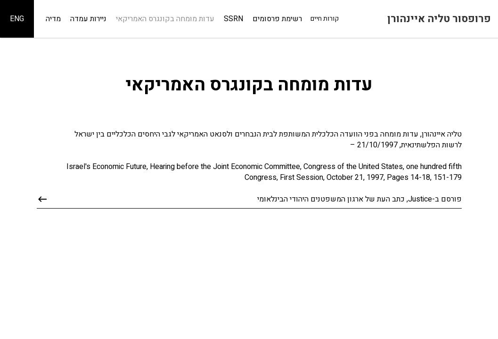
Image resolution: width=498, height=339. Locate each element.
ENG (17, 19)
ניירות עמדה (88, 18)
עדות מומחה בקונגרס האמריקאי (165, 18)
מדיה (53, 18)
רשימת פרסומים (277, 18)
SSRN (233, 18)
